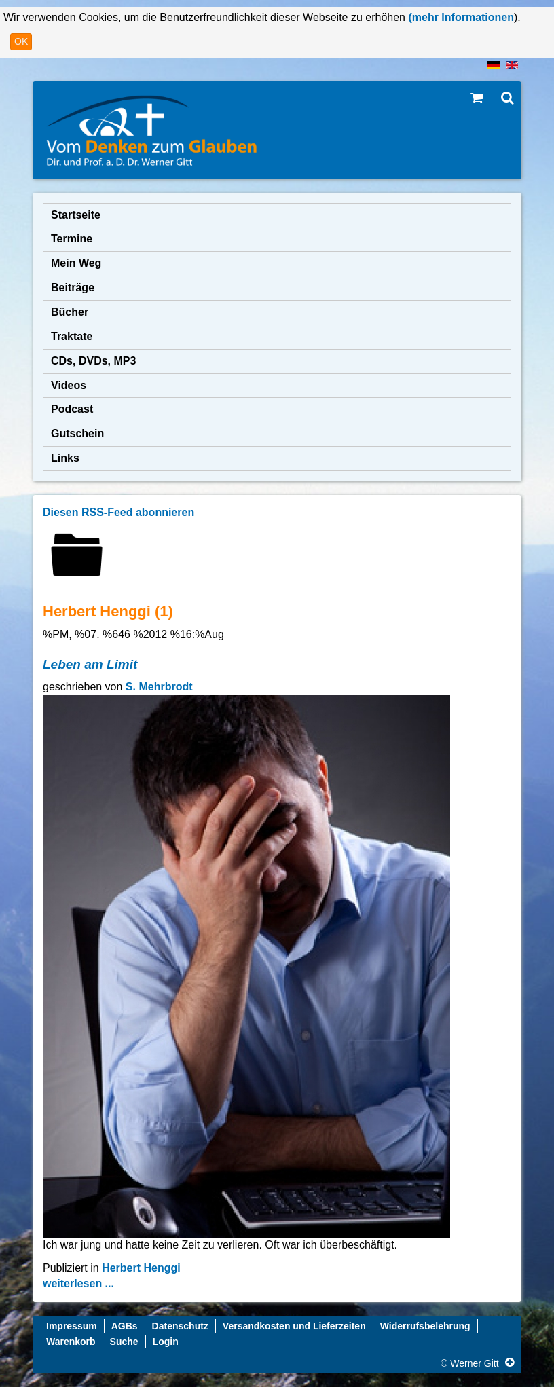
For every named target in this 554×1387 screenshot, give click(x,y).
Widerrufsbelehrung (425, 1325)
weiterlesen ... (78, 1283)
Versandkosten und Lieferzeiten (294, 1325)
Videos (68, 385)
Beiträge (72, 287)
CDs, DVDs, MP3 (93, 361)
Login (166, 1341)
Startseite (75, 215)
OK (21, 41)
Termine (71, 238)
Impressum (71, 1325)
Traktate (71, 336)
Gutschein (77, 433)
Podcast (72, 409)
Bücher (69, 312)
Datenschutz (180, 1325)
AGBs (124, 1325)
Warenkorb (71, 1341)
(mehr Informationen (459, 17)
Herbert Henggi (141, 1268)
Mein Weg (76, 263)
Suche (124, 1341)
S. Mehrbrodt (159, 686)
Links (65, 458)
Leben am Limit (90, 664)
